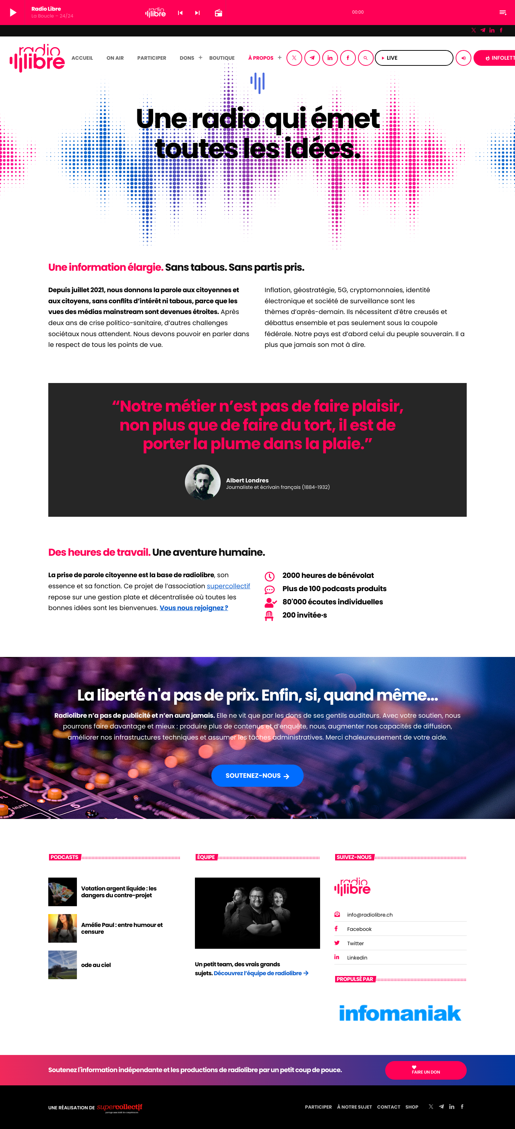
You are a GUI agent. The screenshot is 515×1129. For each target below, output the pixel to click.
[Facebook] (501, 30)
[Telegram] (483, 30)
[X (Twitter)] (474, 30)
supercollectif (228, 586)
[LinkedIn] (492, 30)
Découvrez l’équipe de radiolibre (258, 973)
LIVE (414, 58)
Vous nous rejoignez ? (194, 608)
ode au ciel (96, 965)
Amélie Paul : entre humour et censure (122, 928)
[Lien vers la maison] (37, 58)
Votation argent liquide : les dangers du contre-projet (119, 891)
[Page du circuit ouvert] (218, 12)
